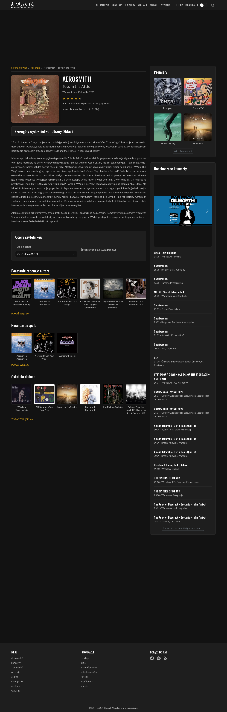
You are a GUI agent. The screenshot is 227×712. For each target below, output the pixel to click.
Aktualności (102, 5)
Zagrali (154, 5)
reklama (84, 676)
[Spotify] (159, 658)
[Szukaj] (213, 5)
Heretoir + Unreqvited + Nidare (170, 465)
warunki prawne (89, 667)
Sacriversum (161, 266)
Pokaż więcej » (20, 313)
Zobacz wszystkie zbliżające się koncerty (183, 528)
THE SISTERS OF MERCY (167, 478)
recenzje (15, 672)
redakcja (85, 658)
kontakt (85, 686)
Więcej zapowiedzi (183, 151)
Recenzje (142, 5)
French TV (198, 108)
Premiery (130, 5)
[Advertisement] (113, 36)
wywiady (15, 690)
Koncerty (117, 5)
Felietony (177, 5)
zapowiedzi (17, 667)
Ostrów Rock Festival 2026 (168, 392)
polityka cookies (89, 672)
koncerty (15, 662)
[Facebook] (152, 658)
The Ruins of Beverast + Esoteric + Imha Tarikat (180, 504)
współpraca (87, 681)
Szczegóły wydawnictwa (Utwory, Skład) (44, 131)
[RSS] (165, 658)
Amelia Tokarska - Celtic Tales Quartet (175, 426)
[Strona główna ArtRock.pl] (22, 5)
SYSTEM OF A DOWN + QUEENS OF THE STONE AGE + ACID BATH (182, 376)
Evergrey (168, 108)
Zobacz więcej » (21, 419)
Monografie (191, 5)
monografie (17, 681)
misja (83, 662)
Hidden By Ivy (167, 143)
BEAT (157, 358)
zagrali (14, 676)
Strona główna (19, 67)
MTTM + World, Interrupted (169, 292)
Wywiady (165, 5)
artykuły (15, 686)
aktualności (17, 658)
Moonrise (198, 143)
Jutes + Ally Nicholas (165, 253)
